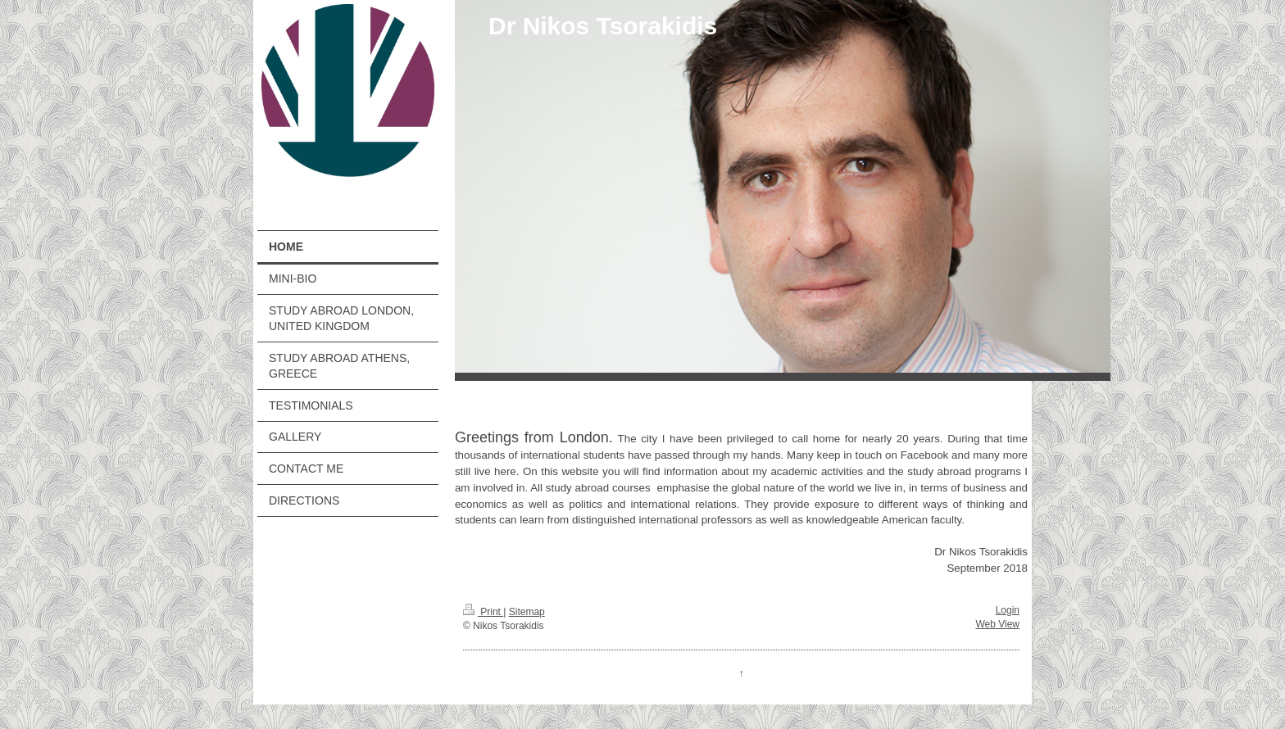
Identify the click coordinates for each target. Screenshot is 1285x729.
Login (1007, 610)
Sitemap (527, 612)
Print (483, 612)
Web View (997, 624)
